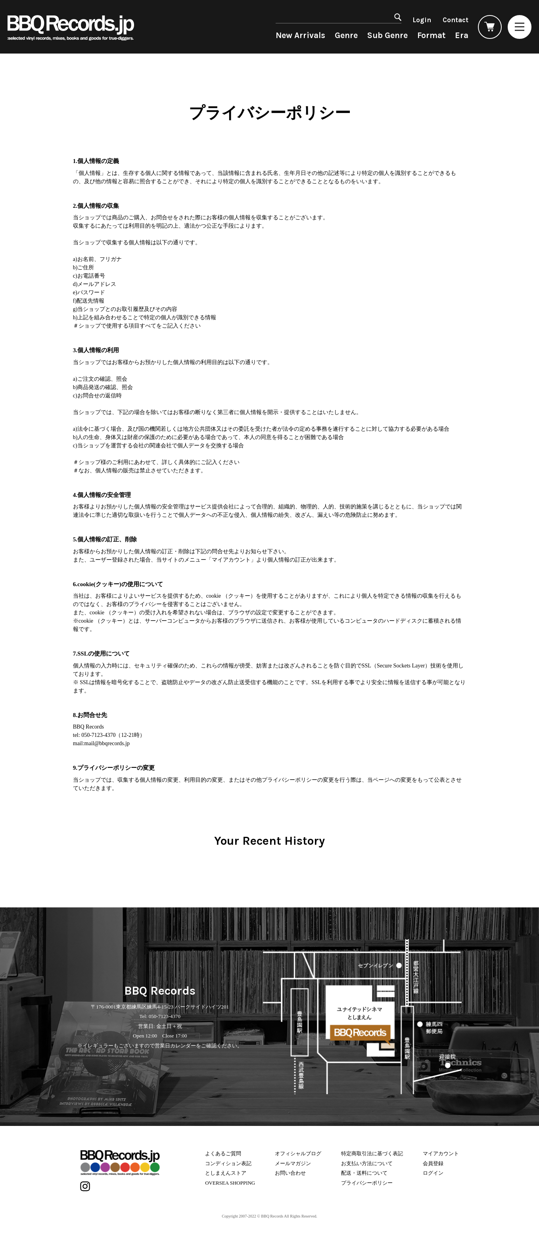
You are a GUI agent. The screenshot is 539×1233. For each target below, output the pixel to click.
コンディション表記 (228, 1163)
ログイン (433, 1173)
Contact (455, 20)
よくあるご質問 (223, 1153)
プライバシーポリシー (367, 1183)
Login (421, 20)
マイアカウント (441, 1153)
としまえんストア (225, 1173)
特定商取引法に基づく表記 (372, 1153)
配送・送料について (364, 1173)
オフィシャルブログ (298, 1153)
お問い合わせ (290, 1173)
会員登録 (433, 1163)
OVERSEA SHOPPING (230, 1183)
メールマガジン (293, 1163)
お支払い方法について (367, 1163)
